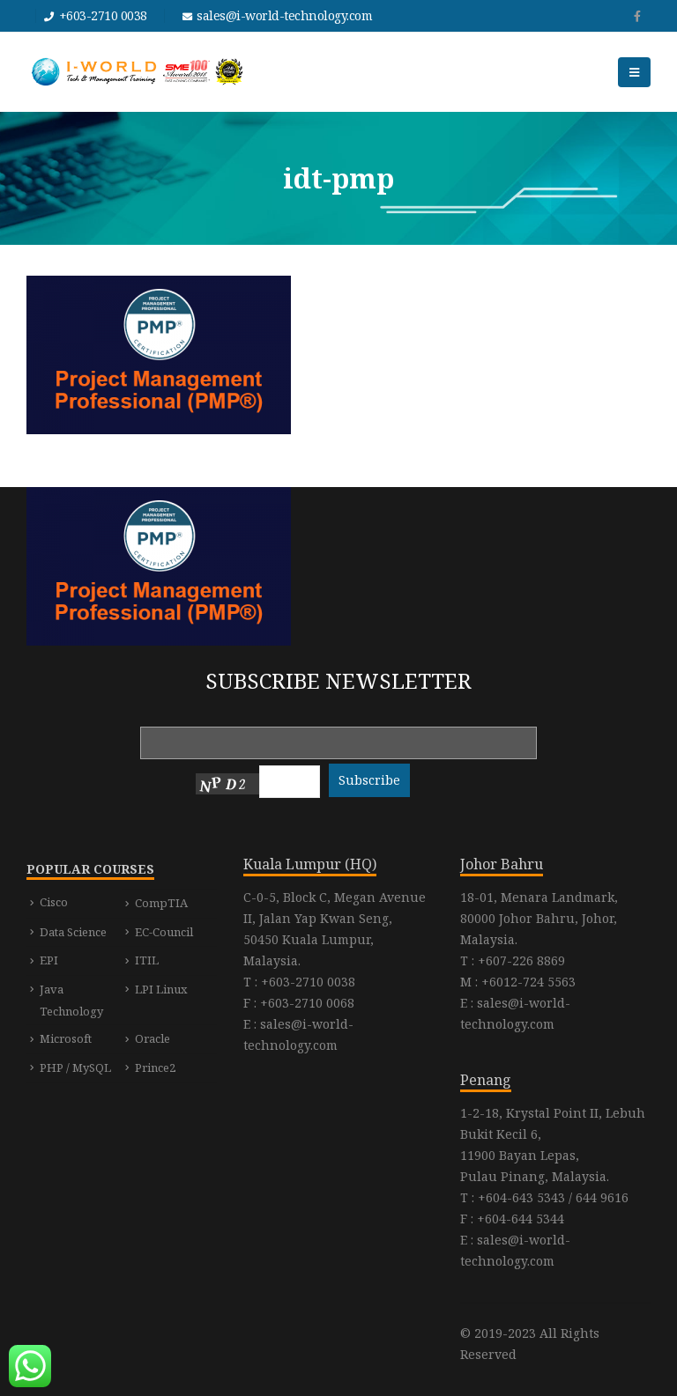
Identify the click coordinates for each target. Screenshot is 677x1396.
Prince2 (155, 1067)
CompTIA (161, 903)
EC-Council (164, 932)
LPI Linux (161, 989)
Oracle (152, 1038)
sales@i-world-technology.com (284, 15)
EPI (49, 960)
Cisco (54, 902)
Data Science (73, 932)
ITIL (147, 960)
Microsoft (66, 1038)
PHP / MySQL (75, 1067)
